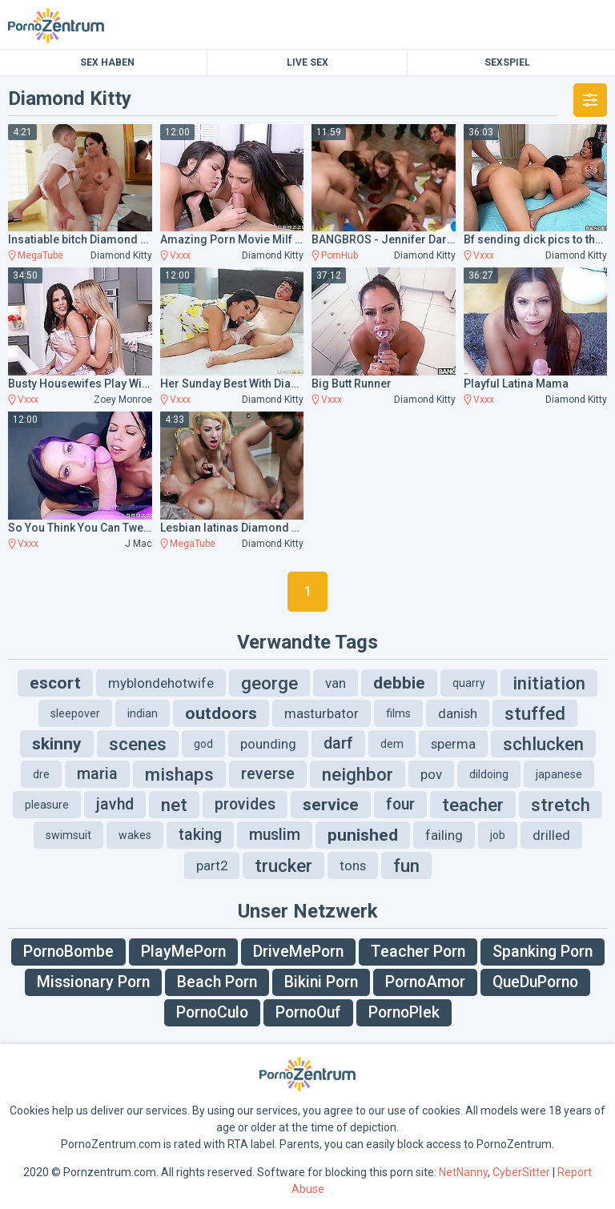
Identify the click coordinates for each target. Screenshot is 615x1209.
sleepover (75, 713)
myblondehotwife (161, 683)
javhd (115, 804)
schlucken (543, 743)
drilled (551, 835)
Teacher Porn (418, 951)
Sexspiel (507, 62)
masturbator (321, 713)
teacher (473, 804)
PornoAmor (425, 982)
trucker (283, 865)
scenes (138, 743)
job (497, 835)
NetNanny (463, 1172)
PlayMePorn (183, 951)
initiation (548, 683)
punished (363, 835)
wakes (135, 835)
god (203, 743)
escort (55, 683)
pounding (268, 744)
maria (97, 774)
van (335, 683)
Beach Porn (217, 982)
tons (353, 866)
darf (338, 743)
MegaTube (40, 255)
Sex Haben (107, 62)
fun (406, 865)
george (269, 683)
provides (245, 804)
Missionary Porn (93, 982)
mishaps (179, 774)
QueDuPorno (535, 982)
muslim (274, 834)
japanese (559, 774)
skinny (57, 743)
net (174, 804)
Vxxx (180, 255)
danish (457, 713)
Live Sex (307, 62)
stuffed (534, 713)
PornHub (339, 255)
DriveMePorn (298, 951)
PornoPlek (404, 1012)
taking (200, 834)
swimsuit (68, 835)
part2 (211, 866)
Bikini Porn (321, 982)
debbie (399, 683)
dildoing (488, 774)
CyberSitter (521, 1172)
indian (142, 713)
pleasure (47, 804)
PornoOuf (308, 1012)
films (398, 713)
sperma (453, 744)
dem (392, 743)
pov (431, 774)
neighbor (357, 774)
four (400, 804)
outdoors (221, 713)
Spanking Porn (542, 951)
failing (444, 835)
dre (41, 774)
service (331, 804)
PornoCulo (212, 1012)
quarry (468, 683)
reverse (268, 774)
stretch (560, 804)
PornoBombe (68, 951)
